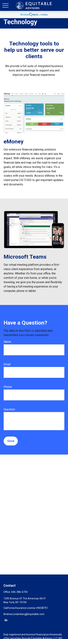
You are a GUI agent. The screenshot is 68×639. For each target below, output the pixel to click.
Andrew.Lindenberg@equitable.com (23, 614)
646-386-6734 (19, 591)
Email (7, 364)
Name (7, 341)
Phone (8, 387)
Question (9, 409)
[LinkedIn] (5, 619)
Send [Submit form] (10, 441)
